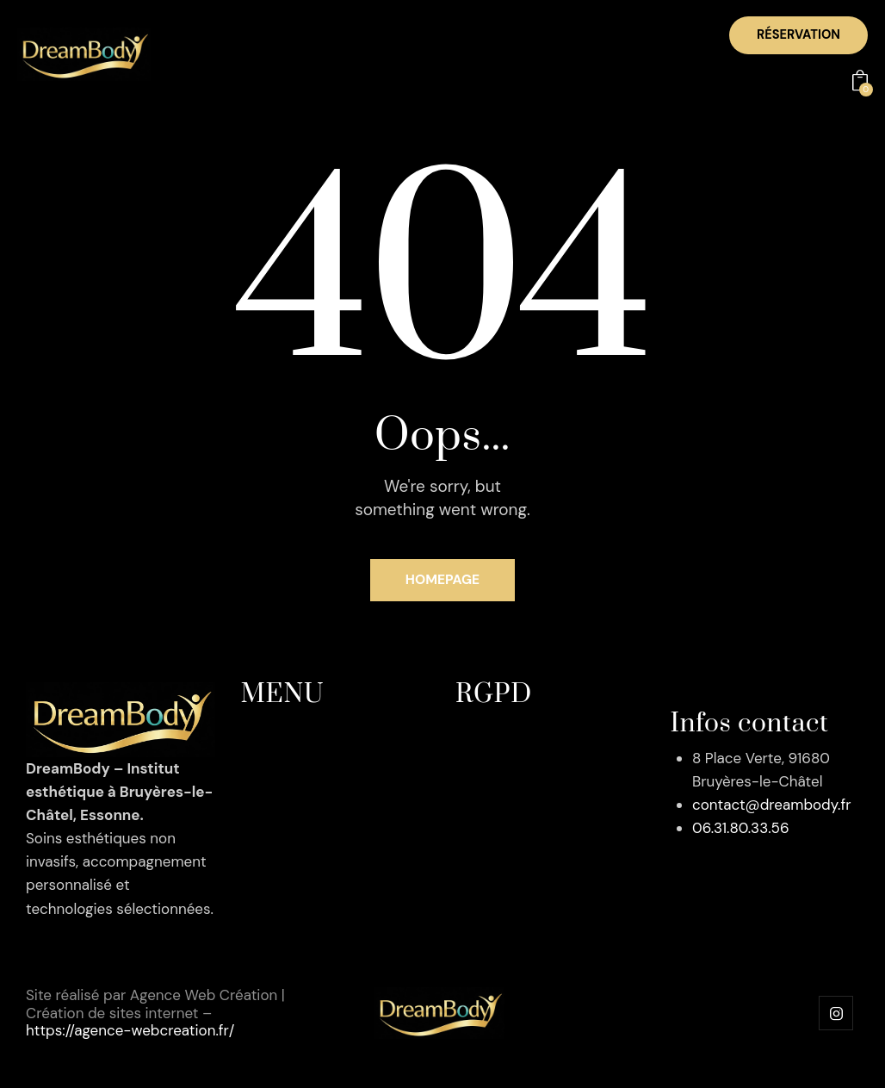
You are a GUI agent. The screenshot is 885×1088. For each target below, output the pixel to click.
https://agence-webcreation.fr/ (130, 1032)
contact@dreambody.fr (771, 807)
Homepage (443, 583)
